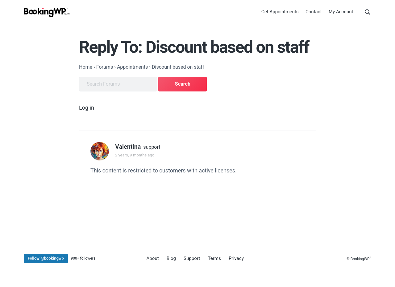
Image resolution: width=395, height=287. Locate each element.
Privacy (232, 258)
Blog (170, 258)
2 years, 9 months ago (134, 154)
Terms (211, 258)
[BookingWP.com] (47, 13)
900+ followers (83, 258)
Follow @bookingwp (46, 257)
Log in (86, 107)
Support (189, 258)
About (152, 258)
